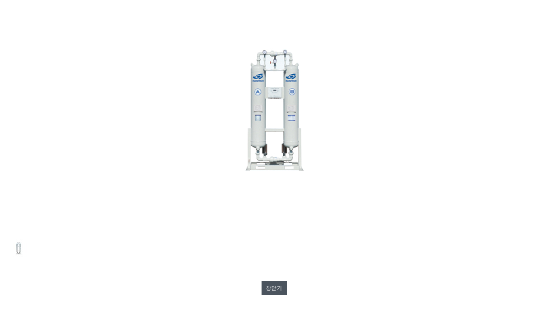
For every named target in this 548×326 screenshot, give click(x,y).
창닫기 (274, 288)
